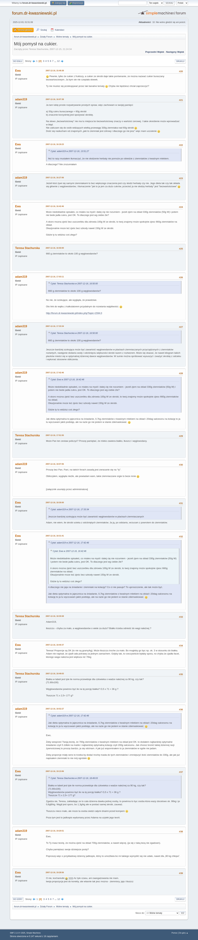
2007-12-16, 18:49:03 (55, 673)
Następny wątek (175, 52)
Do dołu (17, 61)
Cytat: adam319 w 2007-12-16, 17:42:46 (70, 543)
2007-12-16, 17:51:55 (55, 435)
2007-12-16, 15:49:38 (55, 71)
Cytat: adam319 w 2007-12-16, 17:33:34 (70, 509)
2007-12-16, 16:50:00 (55, 248)
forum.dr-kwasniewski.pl (34, 13)
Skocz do (139, 913)
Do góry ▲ (183, 933)
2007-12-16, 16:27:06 (55, 177)
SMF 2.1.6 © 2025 (17, 933)
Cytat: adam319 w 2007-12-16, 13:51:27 (70, 151)
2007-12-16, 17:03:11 (55, 277)
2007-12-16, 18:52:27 (55, 709)
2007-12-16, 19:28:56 (55, 872)
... (55, 61)
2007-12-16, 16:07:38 (55, 99)
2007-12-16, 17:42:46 (55, 373)
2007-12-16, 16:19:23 (55, 144)
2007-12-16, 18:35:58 (55, 616)
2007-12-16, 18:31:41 (55, 536)
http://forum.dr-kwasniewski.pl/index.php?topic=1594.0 (74, 313)
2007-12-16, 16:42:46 (55, 206)
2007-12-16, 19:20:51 (55, 831)
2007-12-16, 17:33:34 (55, 326)
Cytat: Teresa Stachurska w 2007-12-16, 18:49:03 (74, 778)
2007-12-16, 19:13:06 (55, 771)
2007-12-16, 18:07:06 (55, 464)
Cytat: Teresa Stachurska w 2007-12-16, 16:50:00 (74, 283)
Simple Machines (33, 933)
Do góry (18, 899)
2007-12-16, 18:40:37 (55, 645)
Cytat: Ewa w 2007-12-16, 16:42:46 (67, 379)
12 (58, 61)
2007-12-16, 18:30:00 (55, 502)
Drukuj (180, 61)
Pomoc (174, 933)
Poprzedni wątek (154, 52)
